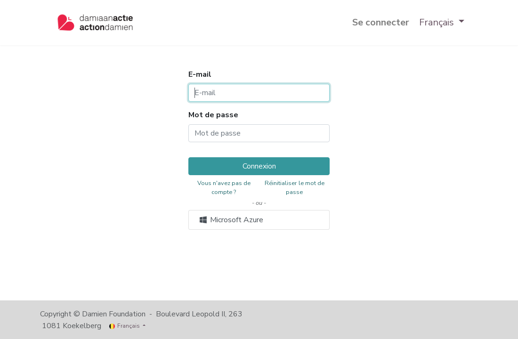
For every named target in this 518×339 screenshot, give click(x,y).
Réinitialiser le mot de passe (294, 187)
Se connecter (380, 22)
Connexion (259, 166)
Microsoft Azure (230, 220)
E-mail (199, 74)
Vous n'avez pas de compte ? (224, 187)
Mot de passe (213, 115)
